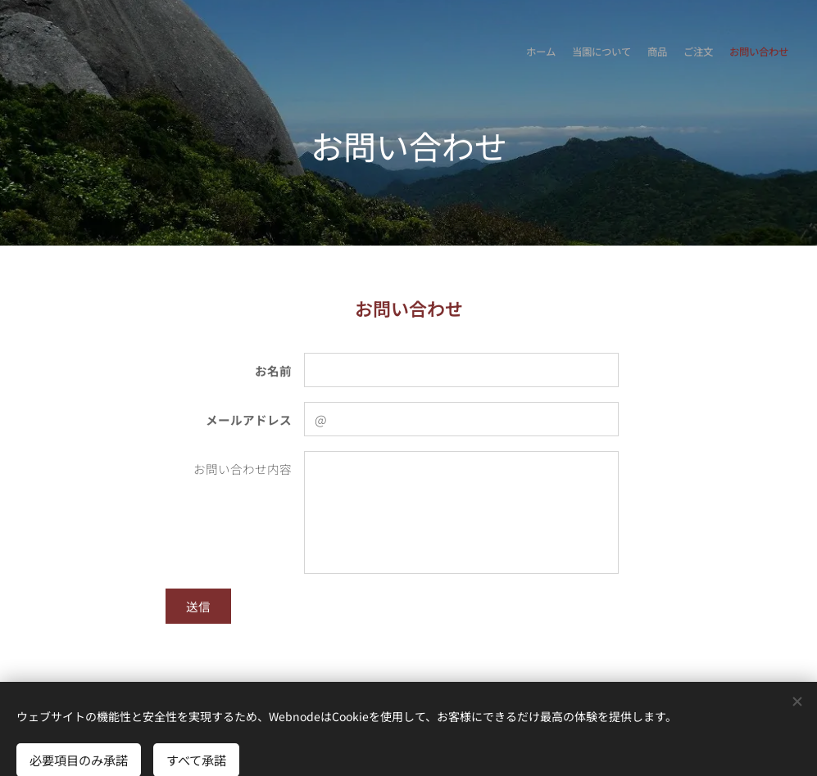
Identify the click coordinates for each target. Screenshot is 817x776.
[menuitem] (725, 53)
